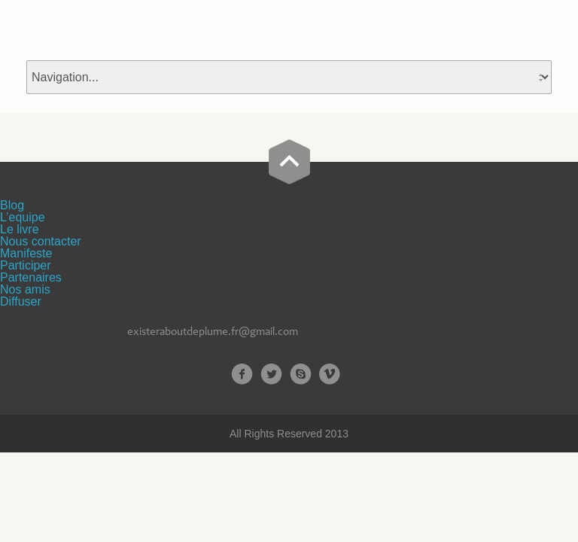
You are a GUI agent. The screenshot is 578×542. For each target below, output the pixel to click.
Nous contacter (40, 241)
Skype (301, 374)
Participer (25, 265)
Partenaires (31, 277)
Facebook (242, 374)
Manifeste (26, 253)
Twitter (271, 374)
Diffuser (20, 301)
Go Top (289, 161)
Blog (12, 205)
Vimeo (330, 374)
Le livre (19, 229)
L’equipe (22, 217)
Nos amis (25, 289)
